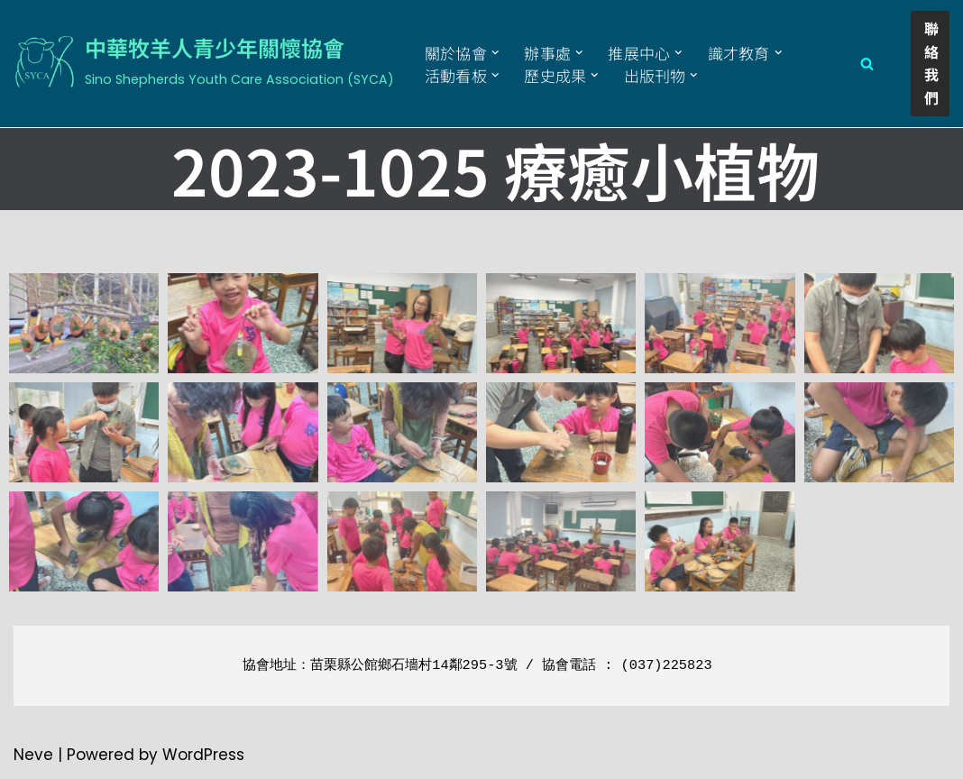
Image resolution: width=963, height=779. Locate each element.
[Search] (867, 63)
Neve (33, 754)
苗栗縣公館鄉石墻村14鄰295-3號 (413, 665)
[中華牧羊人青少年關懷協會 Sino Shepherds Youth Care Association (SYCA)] (204, 61)
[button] (495, 53)
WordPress (203, 754)
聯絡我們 (931, 62)
